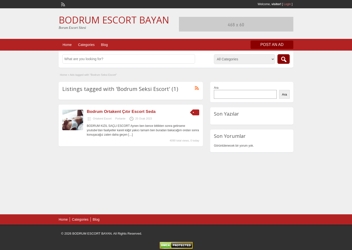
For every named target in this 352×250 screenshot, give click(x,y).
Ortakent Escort (102, 118)
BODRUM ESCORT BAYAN (114, 19)
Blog (104, 45)
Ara (216, 87)
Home (67, 45)
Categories (86, 45)
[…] (130, 134)
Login (287, 4)
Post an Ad (272, 45)
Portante (120, 118)
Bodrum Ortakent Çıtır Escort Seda (121, 111)
